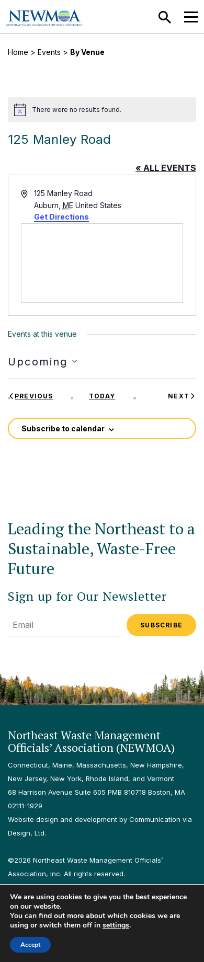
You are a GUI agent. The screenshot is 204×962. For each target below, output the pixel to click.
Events (49, 52)
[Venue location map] (102, 263)
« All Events (165, 168)
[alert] (102, 109)
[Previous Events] (30, 396)
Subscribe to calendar (63, 428)
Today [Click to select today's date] (102, 396)
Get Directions (61, 216)
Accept (30, 945)
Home (18, 52)
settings (116, 925)
